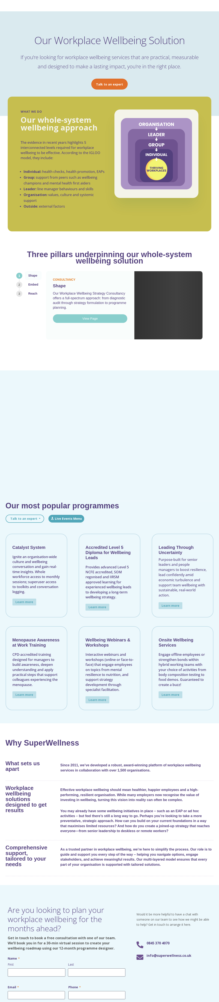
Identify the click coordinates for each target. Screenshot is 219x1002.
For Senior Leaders (64, 878)
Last (71, 745)
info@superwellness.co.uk (169, 736)
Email (13, 768)
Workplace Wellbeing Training (131, 878)
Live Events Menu (68, 299)
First (11, 745)
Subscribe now (182, 913)
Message (16, 790)
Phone (74, 768)
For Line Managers (64, 885)
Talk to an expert (109, 84)
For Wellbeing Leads (65, 892)
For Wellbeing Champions (69, 898)
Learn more (24, 382)
